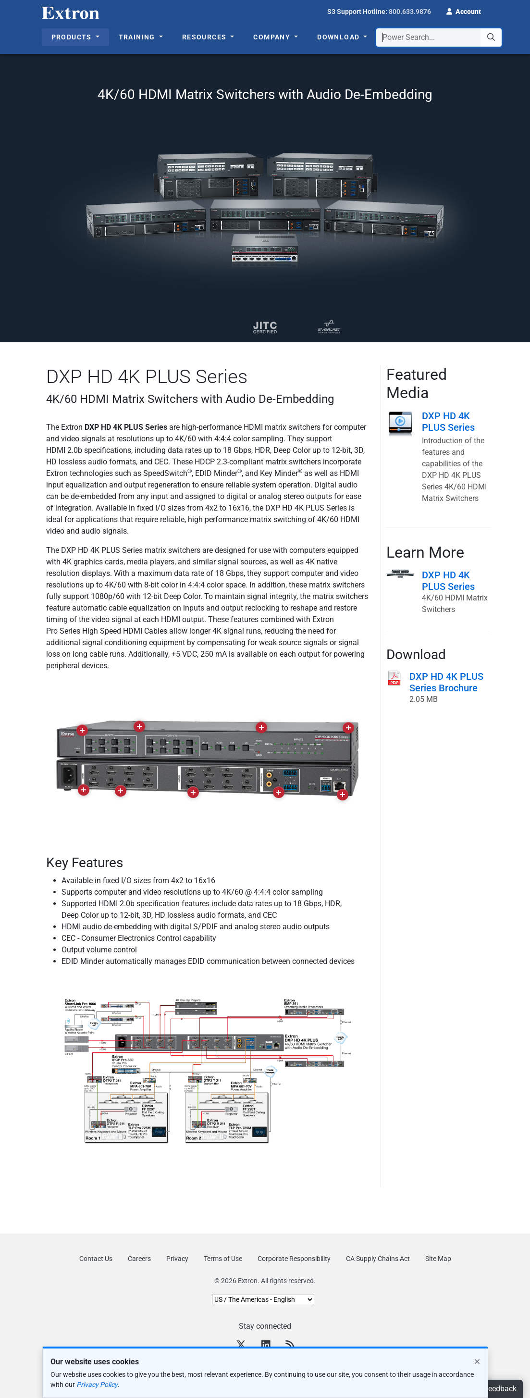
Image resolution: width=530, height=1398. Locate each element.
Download (339, 37)
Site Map (438, 1258)
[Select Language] (263, 1299)
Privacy (177, 1258)
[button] (464, 10)
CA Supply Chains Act (378, 1258)
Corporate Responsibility (294, 1258)
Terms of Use (223, 1258)
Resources (205, 37)
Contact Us (95, 1258)
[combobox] (439, 37)
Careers (139, 1258)
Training (138, 37)
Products (72, 37)
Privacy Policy (97, 1384)
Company (272, 37)
